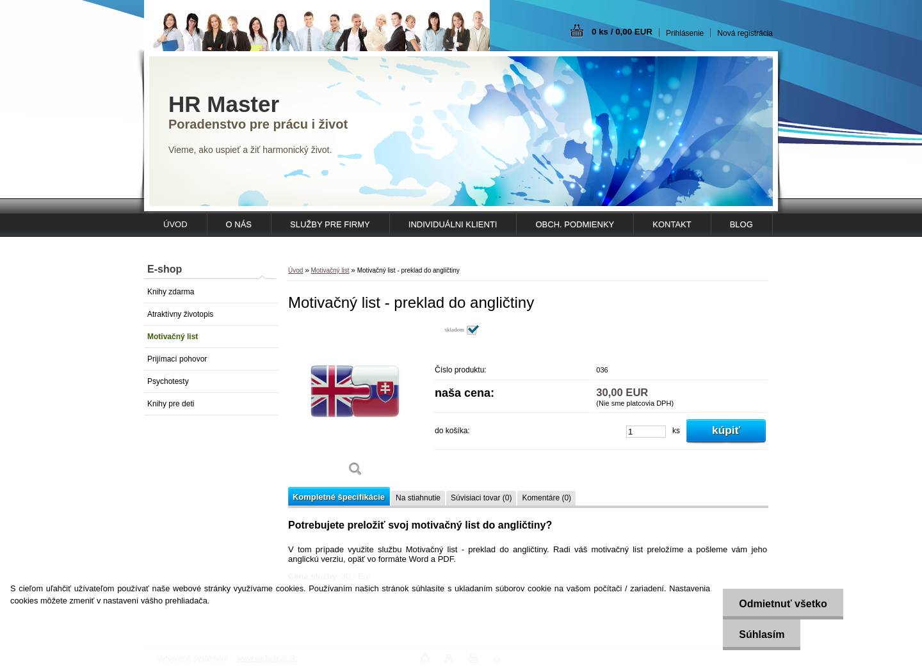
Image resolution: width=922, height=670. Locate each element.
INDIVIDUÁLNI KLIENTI (452, 224)
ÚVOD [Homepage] (175, 224)
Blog (741, 224)
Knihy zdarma (170, 291)
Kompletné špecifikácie (339, 497)
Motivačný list (172, 336)
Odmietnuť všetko (783, 603)
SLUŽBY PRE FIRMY (330, 224)
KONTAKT (671, 224)
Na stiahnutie (418, 497)
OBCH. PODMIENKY (574, 224)
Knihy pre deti (170, 403)
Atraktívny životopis (180, 314)
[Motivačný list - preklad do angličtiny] (355, 404)
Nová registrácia (745, 33)
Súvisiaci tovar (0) (481, 497)
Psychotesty (168, 381)
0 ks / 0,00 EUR (622, 31)
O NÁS (239, 224)
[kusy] (646, 432)
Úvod (295, 270)
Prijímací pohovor (177, 359)
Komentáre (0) (546, 497)
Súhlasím (761, 634)
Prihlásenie (685, 33)
